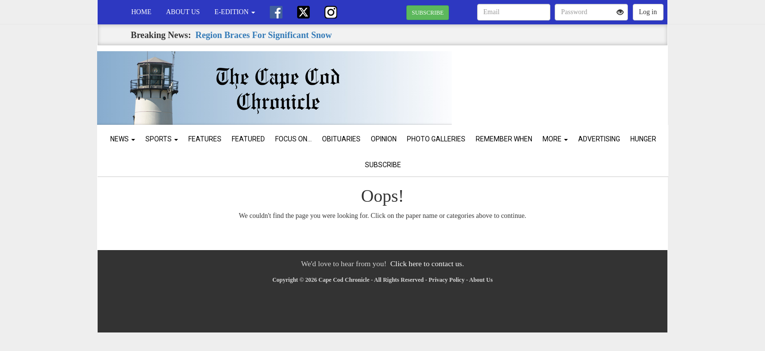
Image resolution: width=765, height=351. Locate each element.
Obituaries (341, 139)
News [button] (122, 139)
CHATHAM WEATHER (578, 79)
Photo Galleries (436, 139)
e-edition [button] (235, 12)
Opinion (384, 139)
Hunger (643, 139)
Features (204, 139)
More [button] (555, 139)
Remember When (504, 139)
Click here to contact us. (427, 263)
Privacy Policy (447, 279)
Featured (248, 139)
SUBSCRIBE (427, 12)
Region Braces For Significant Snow (264, 35)
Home (141, 12)
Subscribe (383, 165)
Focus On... (293, 139)
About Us (183, 12)
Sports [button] (161, 139)
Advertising (599, 139)
